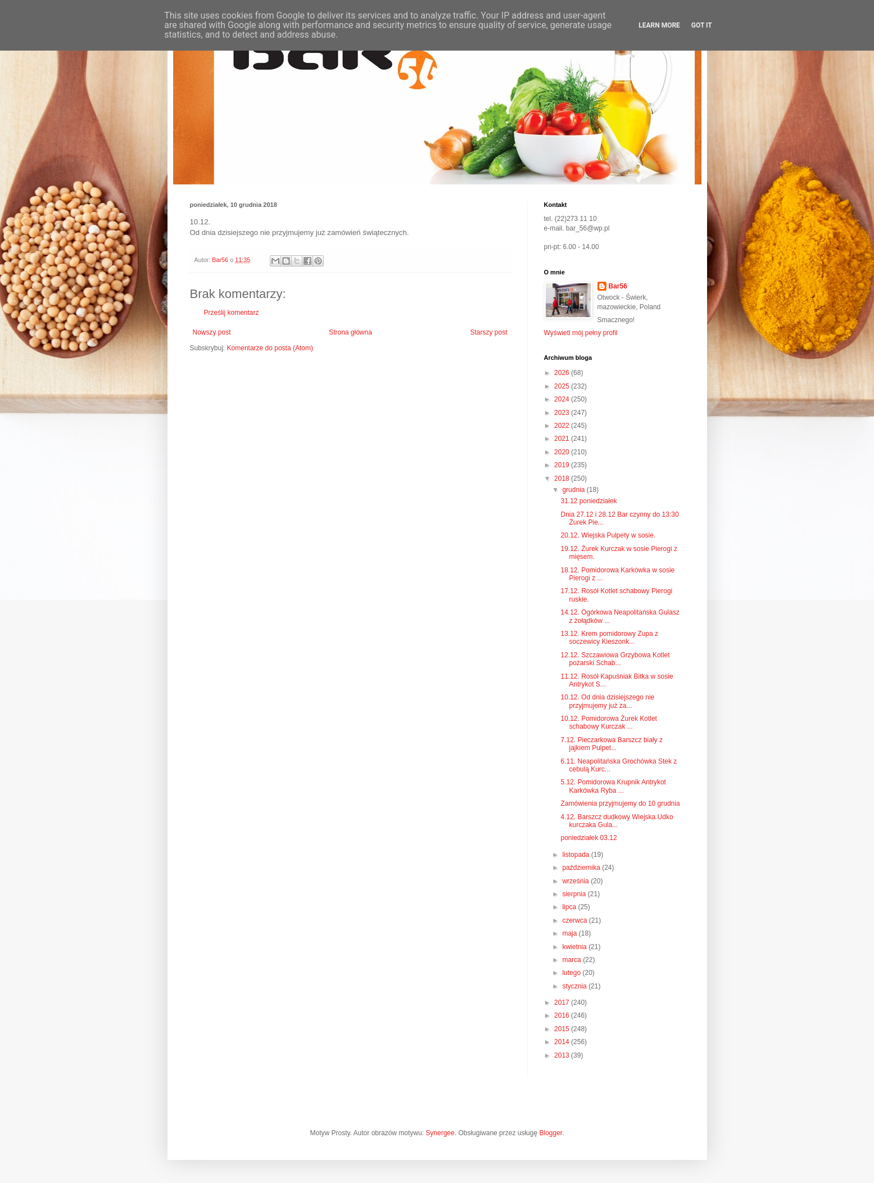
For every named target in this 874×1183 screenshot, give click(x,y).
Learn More (659, 25)
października (582, 868)
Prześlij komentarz (231, 313)
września (576, 881)
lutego (572, 973)
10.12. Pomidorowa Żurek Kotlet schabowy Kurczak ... (608, 722)
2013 (562, 1055)
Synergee (439, 1133)
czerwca (575, 920)
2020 (562, 452)
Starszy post (488, 332)
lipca (570, 907)
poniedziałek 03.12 (588, 838)
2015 (562, 1029)
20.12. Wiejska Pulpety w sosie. (607, 535)
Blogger (550, 1133)
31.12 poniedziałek (588, 501)
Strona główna (350, 332)
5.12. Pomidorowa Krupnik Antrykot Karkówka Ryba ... (612, 786)
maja (570, 933)
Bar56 (618, 286)
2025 (562, 386)
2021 (562, 439)
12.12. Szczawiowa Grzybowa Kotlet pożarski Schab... (614, 659)
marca (572, 960)
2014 (562, 1042)
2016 (562, 1015)
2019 (562, 465)
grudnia (574, 490)
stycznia (575, 986)
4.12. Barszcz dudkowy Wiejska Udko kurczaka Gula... (616, 821)
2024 (562, 399)
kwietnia (575, 947)
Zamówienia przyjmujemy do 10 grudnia (620, 803)
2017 (562, 1002)
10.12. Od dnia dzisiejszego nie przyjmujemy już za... (607, 701)
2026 (562, 373)
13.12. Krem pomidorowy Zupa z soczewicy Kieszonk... (609, 637)
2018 (562, 478)
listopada (576, 855)
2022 (562, 426)
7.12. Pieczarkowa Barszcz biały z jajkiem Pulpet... (611, 744)
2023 (562, 413)
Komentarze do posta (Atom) (270, 348)
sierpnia (574, 894)
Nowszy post (212, 332)
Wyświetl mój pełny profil (581, 333)
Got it (701, 25)
